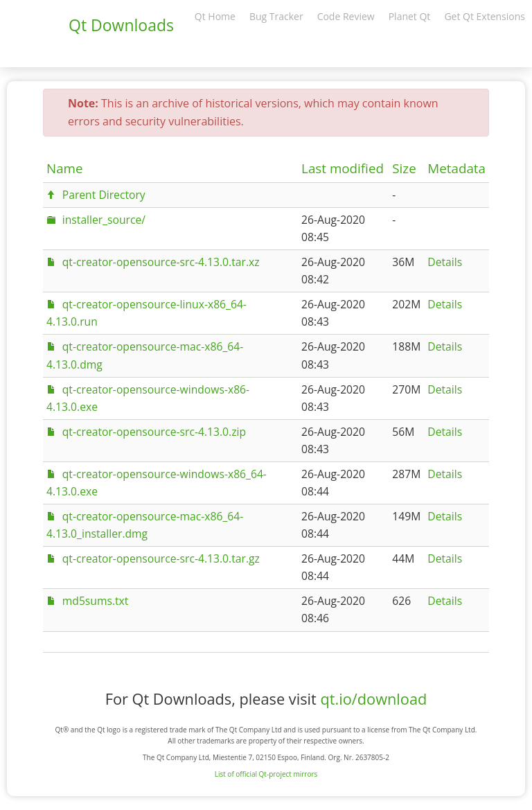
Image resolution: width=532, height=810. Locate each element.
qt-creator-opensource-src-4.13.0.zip (154, 431)
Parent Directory (103, 194)
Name (64, 168)
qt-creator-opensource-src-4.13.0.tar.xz (161, 262)
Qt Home (215, 16)
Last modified (342, 168)
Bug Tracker (276, 16)
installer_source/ (103, 219)
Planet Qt (410, 16)
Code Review (346, 16)
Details (444, 262)
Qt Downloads (121, 25)
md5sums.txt (95, 600)
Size (404, 168)
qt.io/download (373, 699)
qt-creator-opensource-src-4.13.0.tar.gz (161, 558)
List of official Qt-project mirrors (266, 774)
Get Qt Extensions (484, 16)
